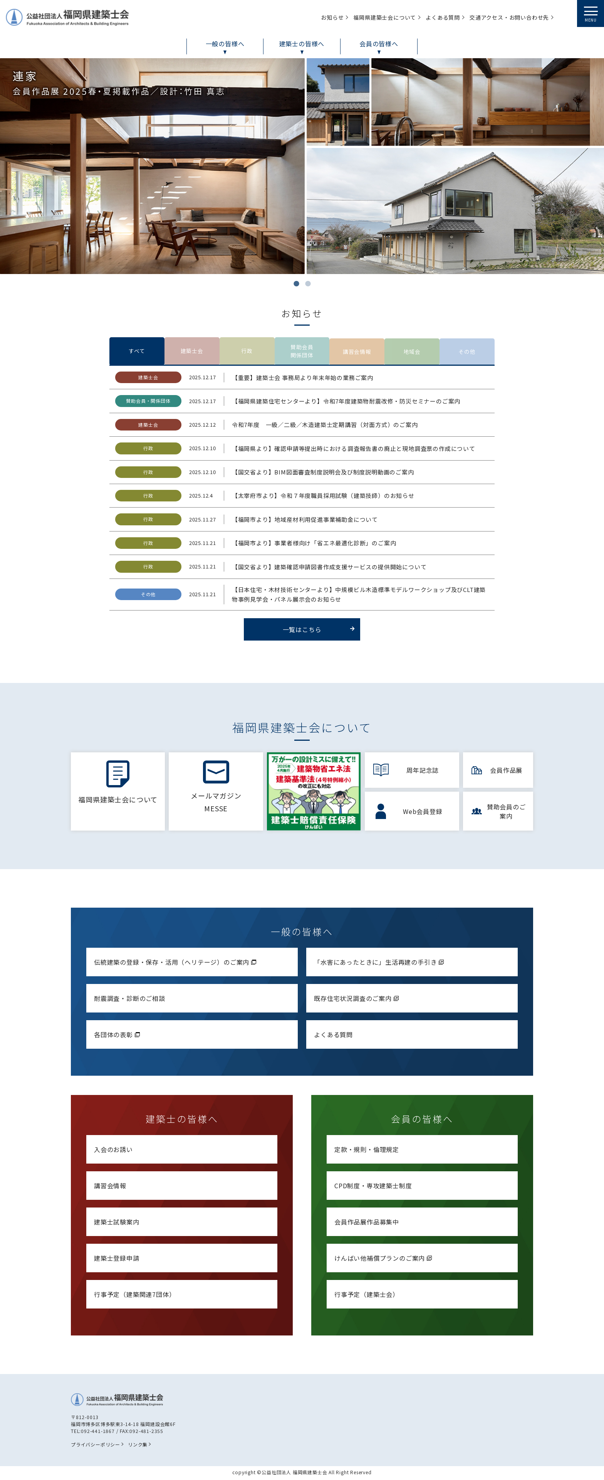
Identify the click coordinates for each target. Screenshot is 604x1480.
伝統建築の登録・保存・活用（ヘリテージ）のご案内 (176, 964)
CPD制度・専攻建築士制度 (373, 1187)
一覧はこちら (319, 632)
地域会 (412, 352)
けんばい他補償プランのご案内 (384, 1260)
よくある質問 (333, 1036)
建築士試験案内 (116, 1223)
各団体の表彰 (118, 1036)
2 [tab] (308, 284)
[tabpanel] (302, 166)
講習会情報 (357, 352)
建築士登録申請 (116, 1260)
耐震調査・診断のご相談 (129, 1000)
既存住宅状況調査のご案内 (357, 1000)
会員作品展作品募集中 (366, 1223)
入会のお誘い (113, 1151)
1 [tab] (296, 284)
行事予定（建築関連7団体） (134, 1296)
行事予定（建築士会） (366, 1296)
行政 (246, 352)
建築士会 (192, 352)
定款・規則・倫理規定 (366, 1151)
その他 (467, 352)
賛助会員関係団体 (302, 352)
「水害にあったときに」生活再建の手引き (380, 964)
